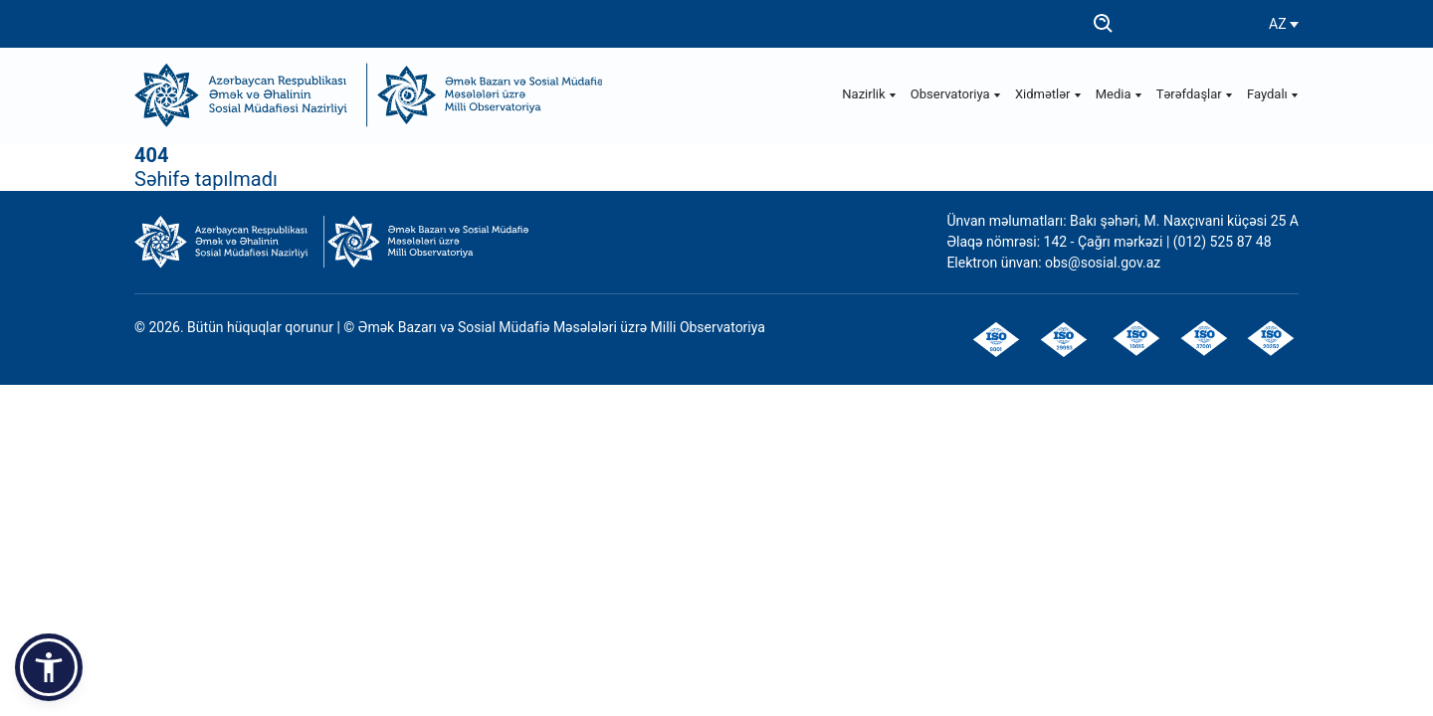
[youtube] (1202, 24)
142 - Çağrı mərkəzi (1105, 242)
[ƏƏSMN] (251, 95)
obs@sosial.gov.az (1102, 262)
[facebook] (1146, 24)
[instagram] (1174, 24)
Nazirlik (869, 94)
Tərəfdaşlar (1194, 94)
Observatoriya (956, 94)
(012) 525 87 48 (1222, 242)
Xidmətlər (1048, 94)
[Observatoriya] (485, 95)
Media (1119, 94)
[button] (49, 667)
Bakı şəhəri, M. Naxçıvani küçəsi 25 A (1184, 221)
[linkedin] (1230, 24)
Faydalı (1273, 94)
